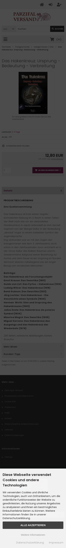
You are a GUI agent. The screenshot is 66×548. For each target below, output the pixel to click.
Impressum (56, 542)
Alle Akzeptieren (33, 525)
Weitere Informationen (33, 534)
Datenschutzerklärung (30, 542)
